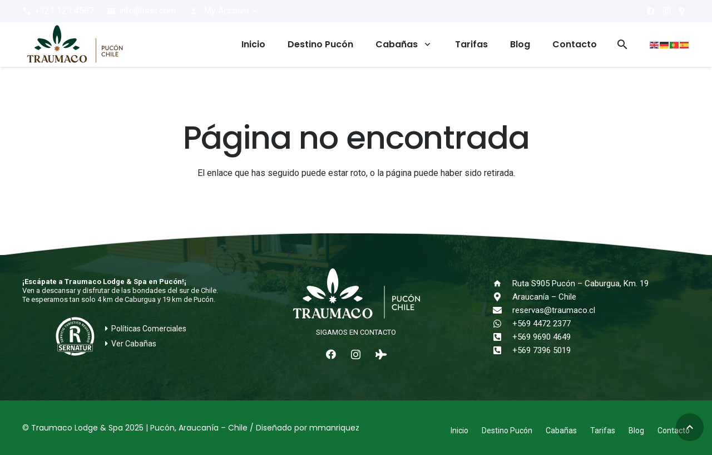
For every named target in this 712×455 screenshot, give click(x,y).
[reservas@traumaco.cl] (502, 310)
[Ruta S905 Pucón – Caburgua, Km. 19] (502, 283)
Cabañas (561, 430)
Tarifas (602, 430)
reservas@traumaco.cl (553, 310)
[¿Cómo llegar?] (682, 11)
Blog (636, 430)
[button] (224, 11)
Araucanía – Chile (544, 297)
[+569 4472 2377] (502, 323)
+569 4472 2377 (541, 324)
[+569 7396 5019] (502, 350)
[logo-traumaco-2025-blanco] (356, 294)
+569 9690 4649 (541, 337)
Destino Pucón (507, 430)
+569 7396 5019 (541, 350)
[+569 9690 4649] (502, 336)
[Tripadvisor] (380, 354)
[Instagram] (666, 11)
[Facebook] (651, 11)
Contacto (673, 430)
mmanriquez (334, 427)
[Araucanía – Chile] (502, 296)
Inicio (459, 430)
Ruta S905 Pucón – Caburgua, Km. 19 (580, 283)
